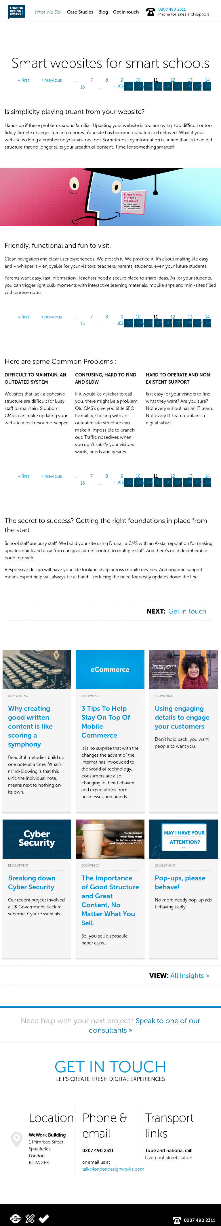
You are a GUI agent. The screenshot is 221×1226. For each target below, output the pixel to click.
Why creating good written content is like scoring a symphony (30, 726)
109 (199, 86)
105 (160, 86)
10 (138, 80)
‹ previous (52, 80)
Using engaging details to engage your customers (182, 717)
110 (208, 86)
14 (207, 80)
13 (190, 80)
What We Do (47, 12)
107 (179, 86)
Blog (103, 12)
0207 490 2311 (172, 9)
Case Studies (80, 12)
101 (120, 86)
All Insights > (189, 976)
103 (140, 86)
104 (150, 86)
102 (130, 86)
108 (189, 86)
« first (23, 80)
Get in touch (126, 12)
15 (82, 87)
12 (173, 80)
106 (169, 86)
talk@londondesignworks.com (113, 1168)
